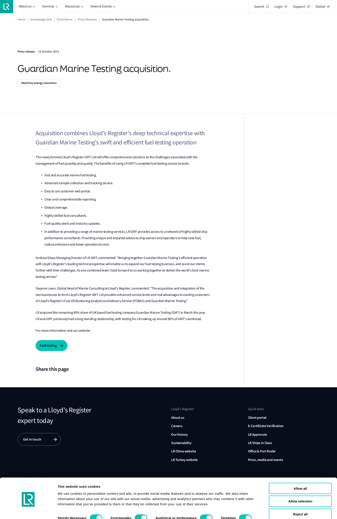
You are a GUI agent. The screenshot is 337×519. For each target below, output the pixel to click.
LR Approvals (257, 434)
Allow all (300, 474)
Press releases (87, 19)
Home (21, 19)
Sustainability (181, 443)
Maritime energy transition (39, 83)
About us (177, 417)
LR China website (183, 451)
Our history (179, 434)
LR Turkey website (184, 459)
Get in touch (32, 439)
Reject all (300, 499)
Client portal (257, 417)
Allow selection (300, 487)
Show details (68, 510)
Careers (176, 426)
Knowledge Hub (41, 19)
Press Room (64, 19)
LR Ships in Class (260, 443)
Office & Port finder (262, 451)
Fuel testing (48, 345)
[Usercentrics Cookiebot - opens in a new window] (28, 510)
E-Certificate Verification (266, 426)
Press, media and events (265, 459)
